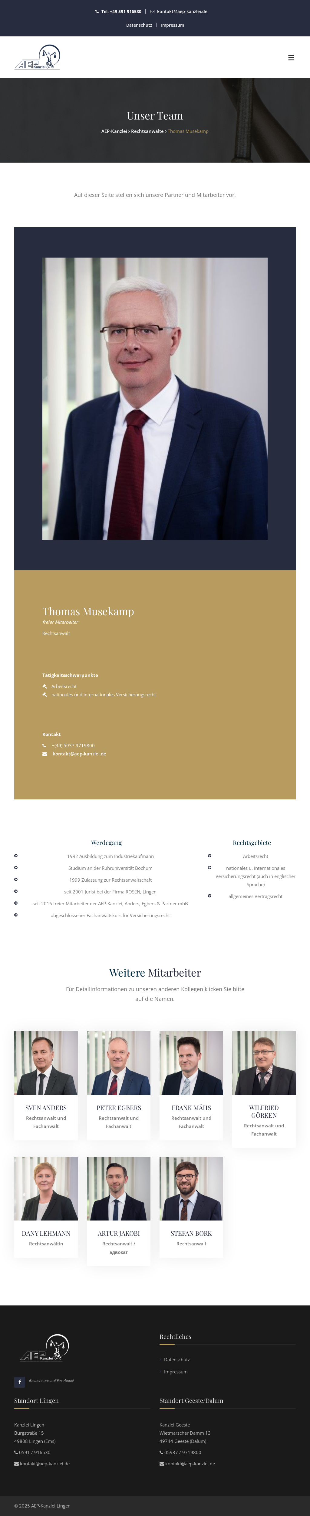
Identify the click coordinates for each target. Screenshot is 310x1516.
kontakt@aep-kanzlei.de (182, 11)
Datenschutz (139, 25)
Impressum (172, 25)
